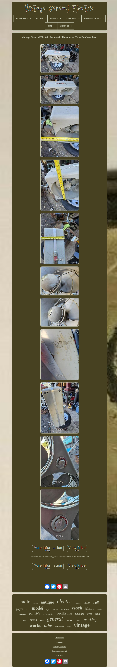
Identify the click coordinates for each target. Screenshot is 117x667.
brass (33, 620)
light (47, 610)
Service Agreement (59, 651)
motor (69, 620)
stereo (78, 620)
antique (47, 602)
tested (100, 609)
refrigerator (48, 614)
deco (27, 610)
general (55, 619)
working (90, 620)
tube (48, 625)
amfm (69, 627)
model (37, 608)
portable (34, 613)
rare (87, 602)
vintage (82, 625)
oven (89, 613)
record (35, 604)
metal (42, 621)
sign (97, 613)
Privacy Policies (59, 647)
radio (25, 601)
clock (77, 608)
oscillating (64, 613)
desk (25, 620)
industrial (59, 626)
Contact (60, 642)
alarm (55, 609)
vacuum (79, 613)
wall (96, 602)
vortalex (22, 614)
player (19, 609)
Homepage (59, 638)
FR (61, 655)
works (35, 625)
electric (65, 601)
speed (78, 603)
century (65, 609)
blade (89, 609)
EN (57, 655)
